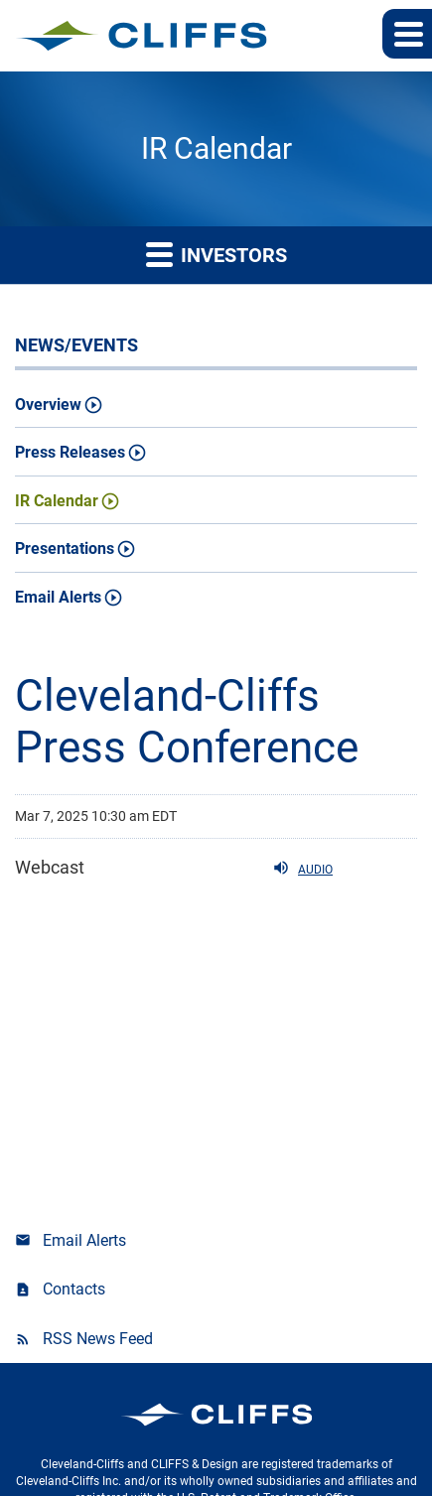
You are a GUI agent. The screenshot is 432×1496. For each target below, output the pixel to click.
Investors (216, 253)
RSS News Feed (98, 1338)
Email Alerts (58, 597)
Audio (302, 868)
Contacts (74, 1289)
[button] (407, 34)
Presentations (64, 548)
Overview (48, 404)
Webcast (49, 867)
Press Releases (70, 452)
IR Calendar (56, 500)
